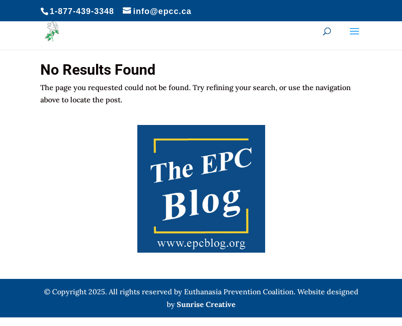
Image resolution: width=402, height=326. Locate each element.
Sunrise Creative (206, 304)
